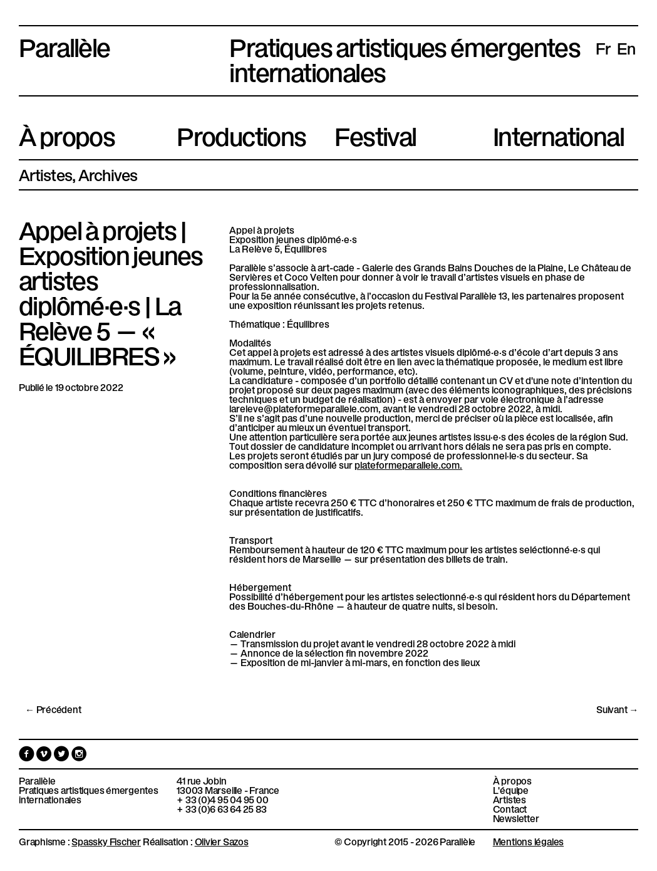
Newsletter (516, 818)
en (626, 47)
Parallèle (64, 45)
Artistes (45, 174)
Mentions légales (528, 841)
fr (603, 47)
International (558, 134)
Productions (241, 134)
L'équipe (511, 790)
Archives (108, 174)
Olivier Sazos (222, 841)
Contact (510, 808)
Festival (375, 134)
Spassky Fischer (106, 841)
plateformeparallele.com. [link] (408, 464)
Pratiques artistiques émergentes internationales (88, 794)
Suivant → (617, 709)
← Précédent (53, 709)
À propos (67, 134)
